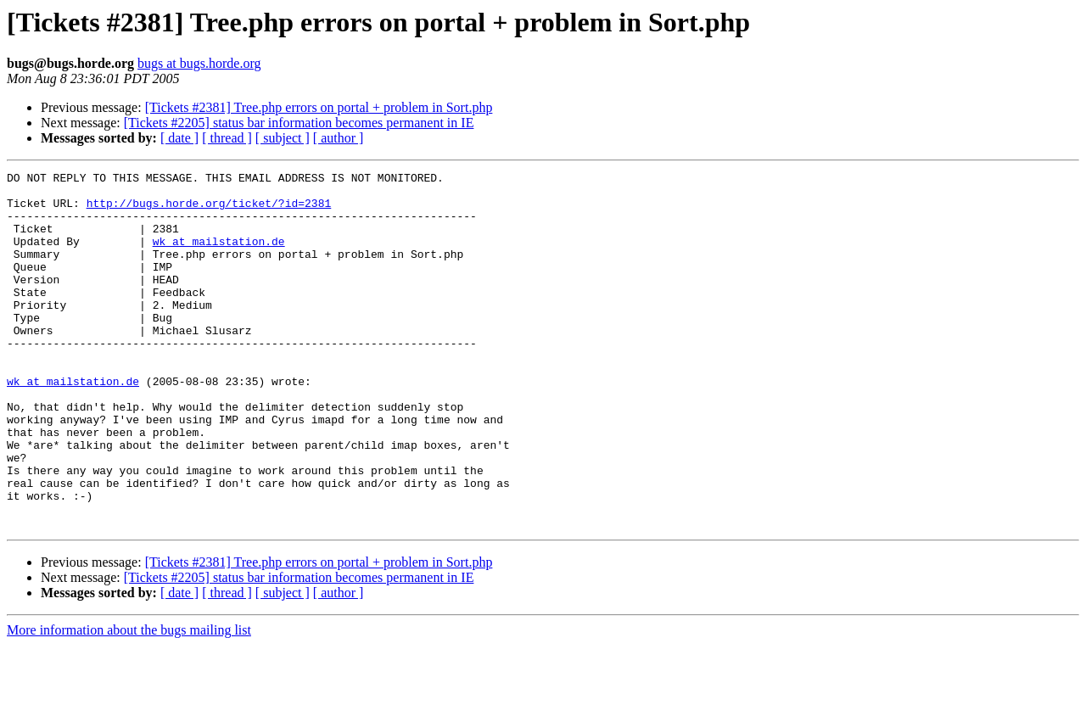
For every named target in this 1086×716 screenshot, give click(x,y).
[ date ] (179, 138)
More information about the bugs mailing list (129, 701)
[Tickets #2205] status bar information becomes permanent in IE (299, 122)
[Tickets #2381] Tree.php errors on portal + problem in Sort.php (319, 107)
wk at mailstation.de (219, 256)
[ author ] (338, 138)
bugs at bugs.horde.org (198, 63)
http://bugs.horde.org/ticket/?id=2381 (209, 210)
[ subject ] (282, 138)
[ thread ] (227, 138)
